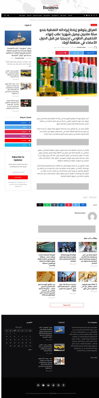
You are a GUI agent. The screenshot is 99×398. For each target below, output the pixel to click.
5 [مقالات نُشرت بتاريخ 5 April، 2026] (24, 336)
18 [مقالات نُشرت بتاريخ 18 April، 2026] (29, 343)
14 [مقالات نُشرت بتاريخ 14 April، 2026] (17, 339)
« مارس (29, 349)
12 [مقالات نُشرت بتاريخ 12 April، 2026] (25, 339)
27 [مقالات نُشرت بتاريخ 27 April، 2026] (21, 346)
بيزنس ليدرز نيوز (36, 15)
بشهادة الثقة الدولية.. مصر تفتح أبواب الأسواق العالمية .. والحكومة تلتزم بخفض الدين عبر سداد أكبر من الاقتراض (10, 104)
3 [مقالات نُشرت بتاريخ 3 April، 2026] (5, 333)
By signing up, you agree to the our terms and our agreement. (16, 184)
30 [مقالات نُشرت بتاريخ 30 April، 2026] (9, 346)
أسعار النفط (91, 197)
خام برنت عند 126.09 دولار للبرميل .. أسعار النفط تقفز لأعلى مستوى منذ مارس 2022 (65, 287)
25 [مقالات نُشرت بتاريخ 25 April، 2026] (29, 346)
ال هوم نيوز (53, 15)
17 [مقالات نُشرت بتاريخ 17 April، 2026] (5, 339)
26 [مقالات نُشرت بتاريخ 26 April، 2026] (25, 346)
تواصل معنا (92, 357)
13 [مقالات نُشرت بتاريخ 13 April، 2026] (21, 339)
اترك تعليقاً (65, 305)
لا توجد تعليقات (63, 47)
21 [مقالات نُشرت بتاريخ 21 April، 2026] (17, 343)
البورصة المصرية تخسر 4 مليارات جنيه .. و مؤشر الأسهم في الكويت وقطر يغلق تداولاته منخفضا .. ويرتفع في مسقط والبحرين (45, 260)
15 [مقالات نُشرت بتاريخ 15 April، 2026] (13, 339)
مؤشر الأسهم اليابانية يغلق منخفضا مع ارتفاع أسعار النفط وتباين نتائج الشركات (66, 258)
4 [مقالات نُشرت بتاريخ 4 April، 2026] (28, 336)
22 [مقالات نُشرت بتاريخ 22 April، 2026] (13, 343)
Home (94, 20)
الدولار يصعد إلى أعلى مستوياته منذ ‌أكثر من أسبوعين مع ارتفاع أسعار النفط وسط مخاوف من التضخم (87, 259)
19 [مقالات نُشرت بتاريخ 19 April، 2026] (25, 343)
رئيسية (69, 15)
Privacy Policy (21, 184)
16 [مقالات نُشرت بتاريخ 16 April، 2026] (9, 339)
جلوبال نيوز (21, 15)
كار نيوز (28, 15)
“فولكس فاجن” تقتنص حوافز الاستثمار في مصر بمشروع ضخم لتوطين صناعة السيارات (10, 74)
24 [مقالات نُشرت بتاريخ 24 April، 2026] (5, 343)
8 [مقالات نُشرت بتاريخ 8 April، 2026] (13, 336)
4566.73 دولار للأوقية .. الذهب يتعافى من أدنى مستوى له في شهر (88, 286)
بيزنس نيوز (62, 15)
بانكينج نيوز (45, 15)
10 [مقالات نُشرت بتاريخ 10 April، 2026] (5, 336)
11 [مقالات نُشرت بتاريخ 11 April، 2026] (29, 339)
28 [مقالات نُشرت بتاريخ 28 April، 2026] (17, 346)
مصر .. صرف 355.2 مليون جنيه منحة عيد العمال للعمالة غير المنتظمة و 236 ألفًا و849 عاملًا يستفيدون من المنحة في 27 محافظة (10, 88)
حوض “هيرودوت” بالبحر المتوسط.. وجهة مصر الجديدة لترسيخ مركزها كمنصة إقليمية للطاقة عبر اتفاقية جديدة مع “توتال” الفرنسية (17, 52)
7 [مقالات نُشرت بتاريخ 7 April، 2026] (17, 336)
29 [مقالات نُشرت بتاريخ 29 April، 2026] (13, 346)
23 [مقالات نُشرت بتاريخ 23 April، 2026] (9, 343)
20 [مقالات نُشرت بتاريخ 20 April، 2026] (21, 343)
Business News (80, 47)
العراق (84, 197)
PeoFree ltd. (52, 393)
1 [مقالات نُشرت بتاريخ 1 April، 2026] (13, 333)
